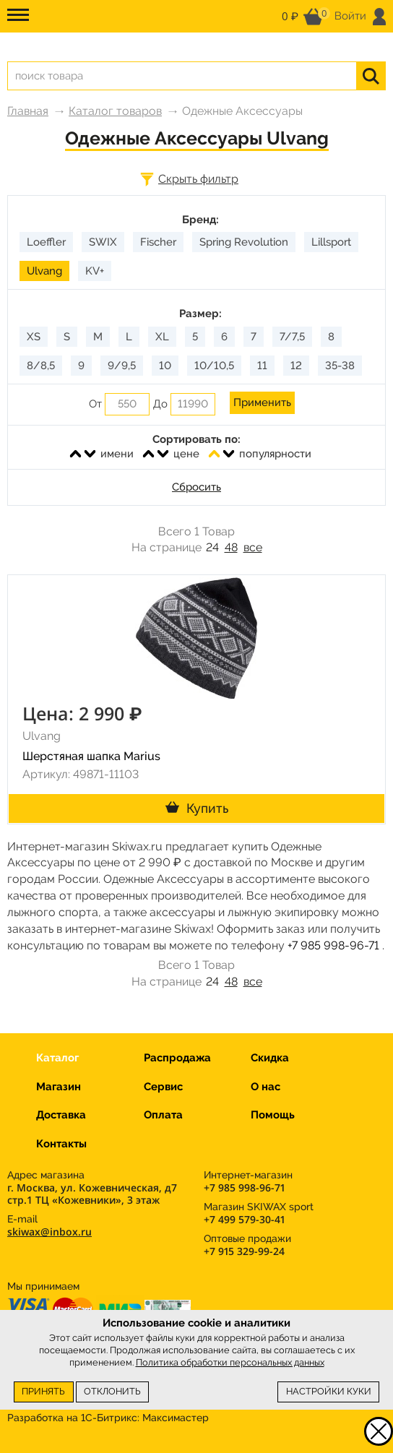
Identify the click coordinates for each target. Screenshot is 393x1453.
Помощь (273, 1114)
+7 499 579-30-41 (244, 1219)
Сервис (163, 1086)
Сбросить (196, 486)
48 (231, 547)
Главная (27, 111)
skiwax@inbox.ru (49, 1231)
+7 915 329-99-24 (244, 1251)
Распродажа (177, 1057)
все (252, 547)
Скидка (270, 1057)
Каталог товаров (115, 111)
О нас (265, 1086)
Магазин (58, 1086)
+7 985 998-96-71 (333, 945)
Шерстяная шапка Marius (91, 756)
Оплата (163, 1114)
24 (212, 547)
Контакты (61, 1143)
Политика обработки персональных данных (230, 1362)
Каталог (57, 1057)
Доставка (61, 1114)
